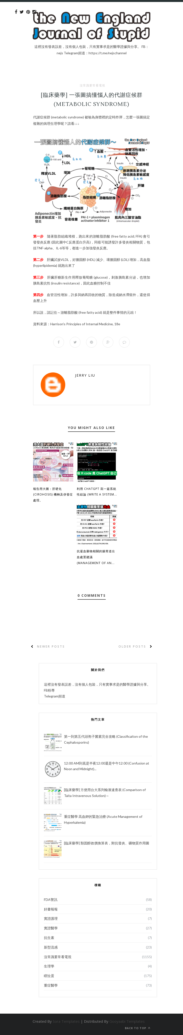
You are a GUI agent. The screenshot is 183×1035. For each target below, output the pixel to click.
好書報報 (51, 909)
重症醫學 (51, 985)
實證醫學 (51, 928)
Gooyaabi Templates (127, 1021)
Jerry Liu (85, 375)
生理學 (49, 966)
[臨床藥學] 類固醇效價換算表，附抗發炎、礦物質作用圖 (106, 843)
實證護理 (51, 918)
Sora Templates (66, 1021)
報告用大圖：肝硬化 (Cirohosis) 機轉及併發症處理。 (53, 495)
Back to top (137, 1028)
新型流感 (51, 947)
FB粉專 (49, 690)
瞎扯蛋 (49, 976)
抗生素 (49, 938)
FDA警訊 (50, 899)
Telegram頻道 (54, 696)
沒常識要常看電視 (92, 85)
